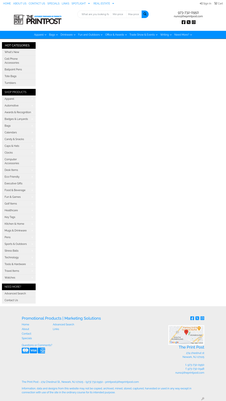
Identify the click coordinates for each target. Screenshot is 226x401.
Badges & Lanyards (16, 119)
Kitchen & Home (14, 223)
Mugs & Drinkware (16, 230)
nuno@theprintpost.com (188, 16)
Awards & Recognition (18, 112)
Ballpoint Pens (13, 69)
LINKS (65, 3)
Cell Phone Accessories (12, 60)
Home (25, 324)
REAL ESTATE (102, 3)
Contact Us (11, 300)
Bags (52, 34)
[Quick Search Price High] (134, 14)
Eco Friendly (12, 176)
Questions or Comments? (37, 345)
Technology (12, 257)
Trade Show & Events (142, 34)
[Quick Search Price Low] (118, 14)
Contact (26, 333)
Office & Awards (114, 34)
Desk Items (11, 170)
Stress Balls (11, 250)
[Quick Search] (94, 14)
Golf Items (11, 203)
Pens (7, 237)
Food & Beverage (15, 190)
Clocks (9, 152)
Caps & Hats (12, 145)
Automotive (11, 105)
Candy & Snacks (14, 139)
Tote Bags (11, 76)
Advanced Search (15, 293)
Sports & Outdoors (16, 244)
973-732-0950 (188, 12)
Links (56, 329)
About (25, 329)
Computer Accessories (12, 161)
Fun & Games (13, 196)
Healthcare (11, 210)
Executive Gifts (13, 183)
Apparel (38, 34)
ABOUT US (19, 3)
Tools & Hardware (15, 264)
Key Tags (10, 217)
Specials (27, 338)
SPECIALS (53, 3)
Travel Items (12, 270)
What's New (12, 52)
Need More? (181, 34)
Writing (164, 34)
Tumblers (10, 82)
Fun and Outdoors (89, 34)
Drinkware (67, 34)
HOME (7, 3)
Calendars (11, 132)
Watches (10, 277)
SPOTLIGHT (78, 3)
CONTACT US (37, 3)
